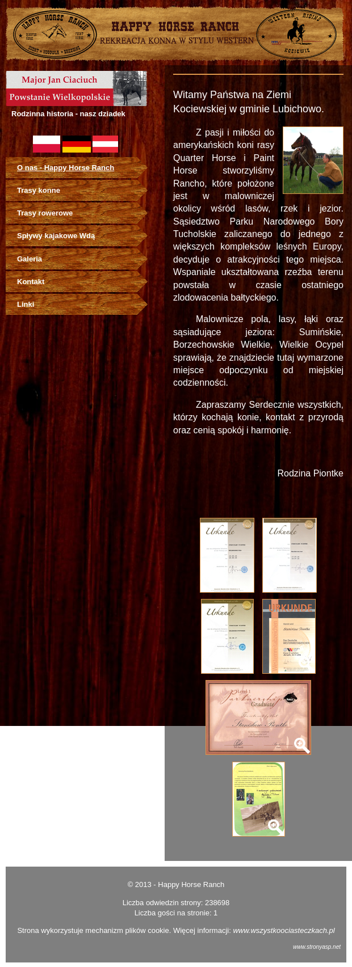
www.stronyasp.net (317, 947)
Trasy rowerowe (45, 213)
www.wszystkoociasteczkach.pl (283, 930)
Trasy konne (38, 190)
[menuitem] (82, 168)
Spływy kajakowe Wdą (56, 235)
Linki (25, 304)
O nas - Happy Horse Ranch (65, 167)
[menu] (82, 236)
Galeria (29, 259)
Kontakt (30, 281)
